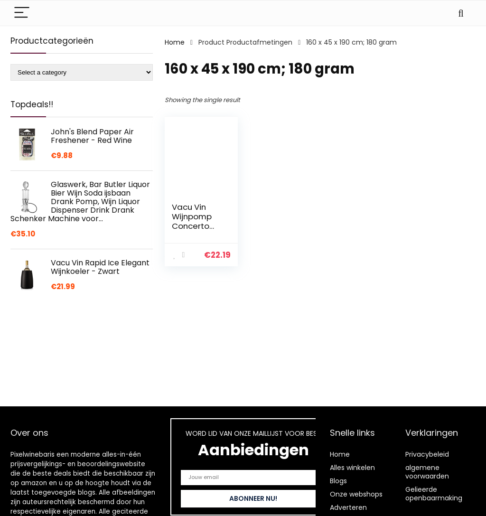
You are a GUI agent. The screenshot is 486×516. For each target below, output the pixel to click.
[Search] (460, 13)
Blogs (338, 481)
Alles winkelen (352, 467)
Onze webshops (356, 494)
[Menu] (21, 13)
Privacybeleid (427, 454)
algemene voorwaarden (427, 472)
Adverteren (348, 507)
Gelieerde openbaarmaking (433, 494)
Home (175, 42)
